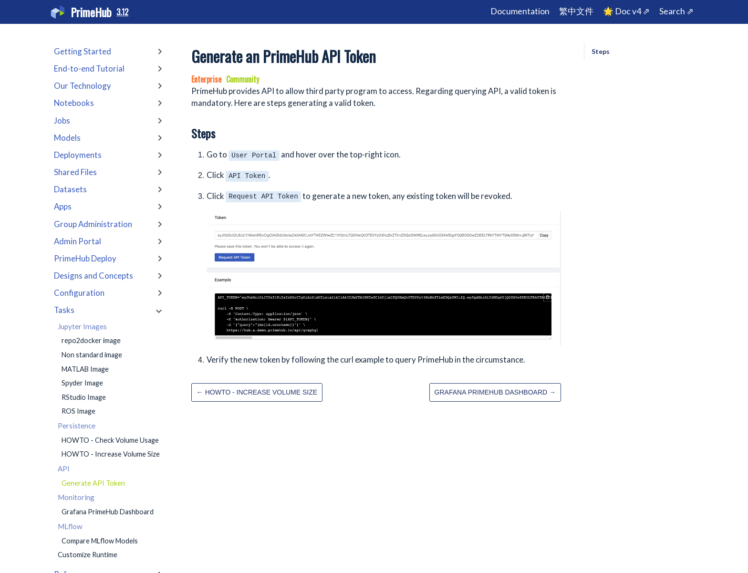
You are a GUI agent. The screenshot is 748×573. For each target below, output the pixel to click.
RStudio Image (84, 397)
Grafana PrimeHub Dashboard (108, 512)
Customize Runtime (87, 555)
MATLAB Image (85, 369)
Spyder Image (82, 383)
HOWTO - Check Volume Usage (110, 440)
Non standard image (92, 355)
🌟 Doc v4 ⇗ (626, 11)
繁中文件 (576, 11)
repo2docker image (91, 340)
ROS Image (78, 411)
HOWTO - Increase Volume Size (111, 454)
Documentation (520, 11)
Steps (601, 51)
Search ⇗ (676, 11)
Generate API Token (93, 483)
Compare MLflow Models (100, 541)
